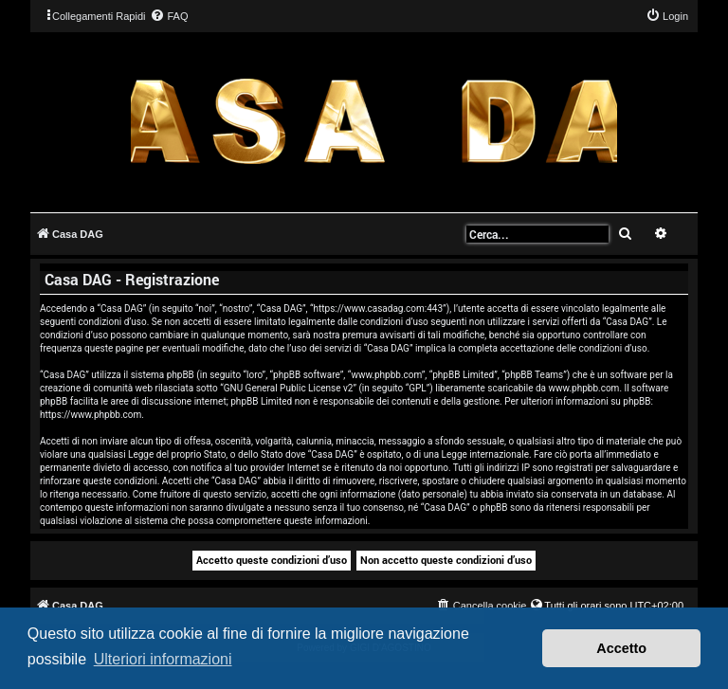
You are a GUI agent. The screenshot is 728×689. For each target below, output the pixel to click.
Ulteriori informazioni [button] (163, 659)
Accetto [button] (621, 648)
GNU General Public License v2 (289, 388)
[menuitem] (169, 16)
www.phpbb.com (583, 388)
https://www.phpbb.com (90, 414)
